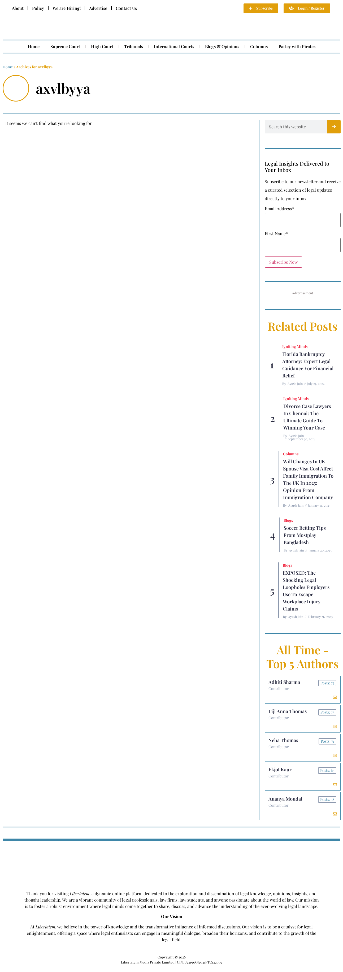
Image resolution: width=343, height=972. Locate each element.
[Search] (334, 126)
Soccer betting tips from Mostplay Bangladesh (305, 535)
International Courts (174, 46)
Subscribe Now (283, 262)
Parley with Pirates (297, 46)
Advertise (98, 8)
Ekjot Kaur (280, 772)
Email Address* (279, 209)
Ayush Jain (295, 383)
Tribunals (133, 46)
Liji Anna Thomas (288, 712)
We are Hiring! (67, 8)
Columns (259, 46)
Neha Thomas (284, 742)
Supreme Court (65, 46)
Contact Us (126, 8)
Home (34, 46)
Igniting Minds (294, 346)
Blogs (288, 520)
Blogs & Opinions (222, 46)
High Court (102, 46)
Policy (38, 8)
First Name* (276, 234)
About (18, 8)
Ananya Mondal (286, 802)
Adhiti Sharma (285, 682)
